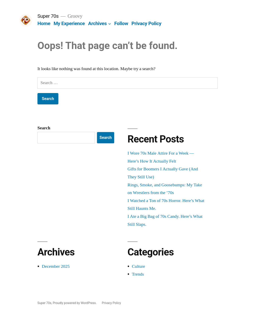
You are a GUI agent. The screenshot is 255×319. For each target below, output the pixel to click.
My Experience (69, 23)
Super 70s (48, 16)
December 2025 (56, 266)
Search (43, 128)
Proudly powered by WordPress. (75, 303)
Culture (138, 266)
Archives (97, 23)
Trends (138, 274)
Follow (121, 23)
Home (43, 23)
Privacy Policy (146, 23)
